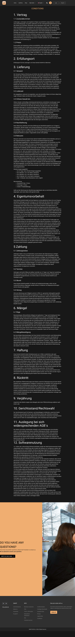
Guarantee (15, 617)
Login (56, 2)
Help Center (33, 3)
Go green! (15, 619)
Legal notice (40, 622)
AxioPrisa (21, 2)
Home (15, 2)
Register (62, 2)
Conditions (39, 624)
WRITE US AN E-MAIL (6, 562)
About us (15, 615)
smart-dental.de (17, 612)
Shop (26, 2)
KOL (25, 623)
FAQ (25, 615)
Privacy (39, 619)
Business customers (29, 612)
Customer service (28, 626)
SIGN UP (53, 618)
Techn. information (28, 617)
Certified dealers (41, 612)
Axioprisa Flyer (40, 617)
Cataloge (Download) (42, 615)
